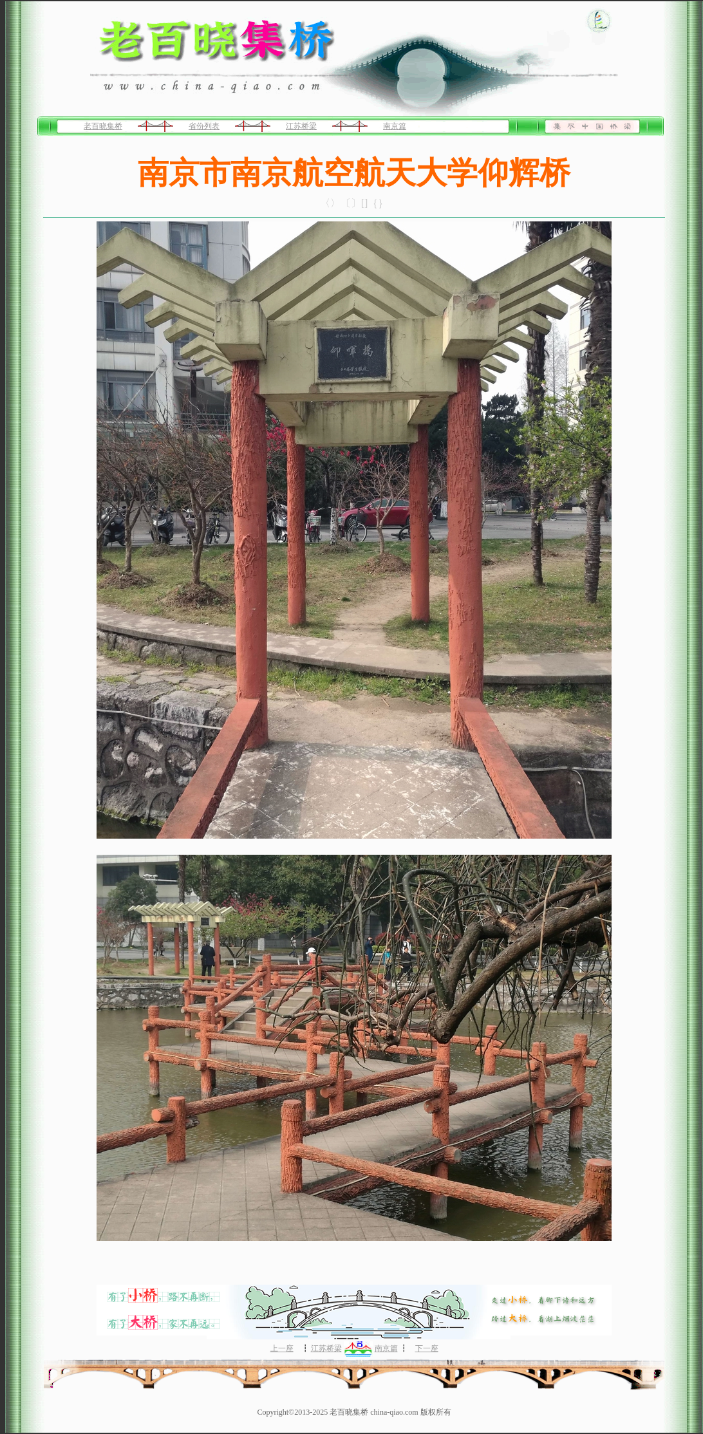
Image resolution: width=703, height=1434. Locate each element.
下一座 (426, 1348)
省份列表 (204, 126)
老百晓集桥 (103, 126)
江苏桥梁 (301, 126)
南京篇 (394, 126)
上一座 (282, 1348)
